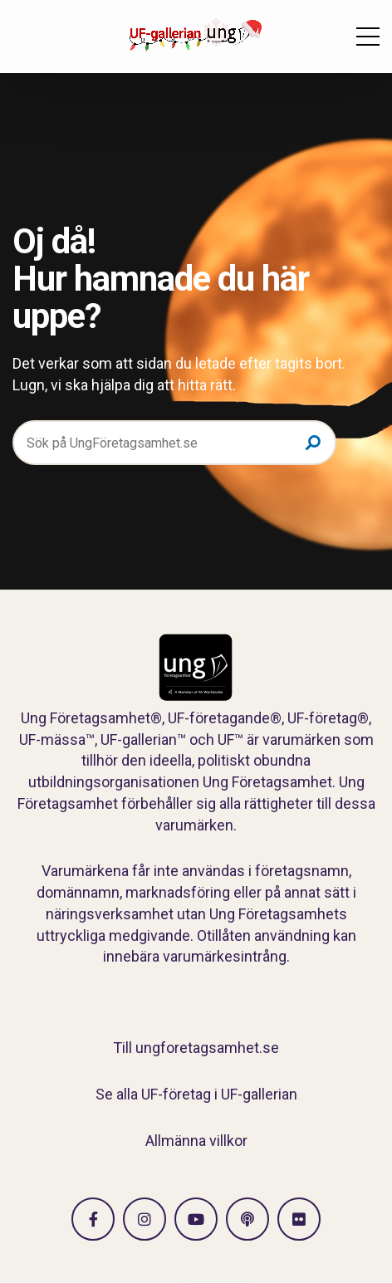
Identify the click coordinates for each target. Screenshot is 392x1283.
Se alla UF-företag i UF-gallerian (196, 1094)
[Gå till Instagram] (144, 1219)
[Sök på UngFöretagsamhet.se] (174, 442)
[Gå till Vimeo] (196, 1219)
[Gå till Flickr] (299, 1219)
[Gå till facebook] (93, 1219)
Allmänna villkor (196, 1140)
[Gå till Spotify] (247, 1219)
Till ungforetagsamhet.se (196, 1047)
